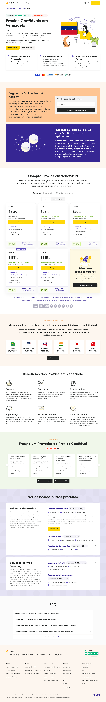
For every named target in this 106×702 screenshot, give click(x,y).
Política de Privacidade (19, 695)
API (64, 680)
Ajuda (65, 684)
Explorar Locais (53, 358)
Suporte (84, 684)
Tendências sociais (50, 674)
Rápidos (37, 193)
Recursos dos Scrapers (32, 674)
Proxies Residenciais (12, 667)
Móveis (59, 193)
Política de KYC (56, 695)
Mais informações (59, 637)
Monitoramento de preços (52, 667)
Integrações (67, 670)
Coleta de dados (49, 677)
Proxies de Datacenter (13, 674)
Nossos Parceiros (87, 677)
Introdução (96, 3)
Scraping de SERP (30, 667)
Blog (83, 670)
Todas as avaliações (44, 481)
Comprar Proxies (12, 48)
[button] (53, 613)
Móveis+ (69, 193)
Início (7, 8)
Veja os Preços (28, 48)
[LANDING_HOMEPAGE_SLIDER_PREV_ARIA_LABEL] (7, 465)
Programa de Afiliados (89, 674)
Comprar (21, 222)
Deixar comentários (61, 481)
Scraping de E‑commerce (32, 670)
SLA (51, 695)
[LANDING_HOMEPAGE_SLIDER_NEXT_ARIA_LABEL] (99, 465)
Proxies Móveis (10, 670)
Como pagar (67, 687)
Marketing (47, 670)
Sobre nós (85, 667)
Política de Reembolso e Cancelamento (40, 695)
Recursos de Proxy (11, 677)
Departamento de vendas (90, 680)
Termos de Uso (9, 695)
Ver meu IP (66, 677)
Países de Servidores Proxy (17, 8)
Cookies (28, 695)
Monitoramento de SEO (51, 680)
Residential (48, 193)
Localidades (67, 674)
